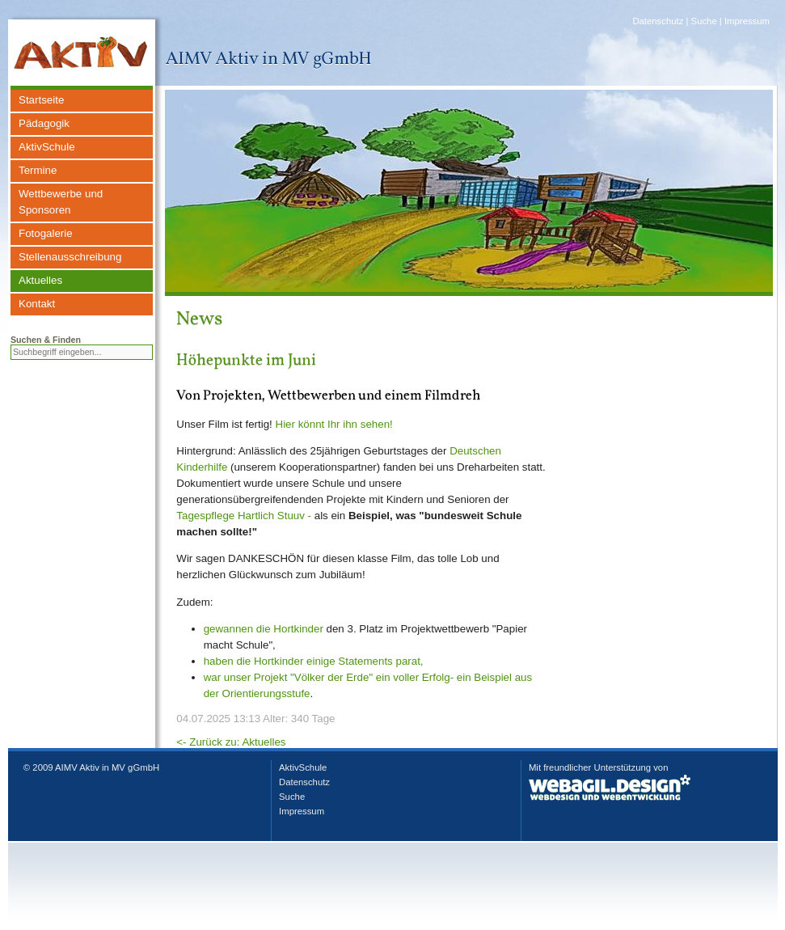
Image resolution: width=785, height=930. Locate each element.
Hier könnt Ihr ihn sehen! (334, 424)
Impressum (747, 21)
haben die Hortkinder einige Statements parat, (314, 661)
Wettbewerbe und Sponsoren (61, 202)
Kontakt (37, 304)
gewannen (229, 629)
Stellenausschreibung (70, 257)
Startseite (41, 100)
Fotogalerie (46, 233)
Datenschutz (657, 21)
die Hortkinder (288, 629)
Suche (704, 21)
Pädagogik (44, 123)
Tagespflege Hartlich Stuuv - (243, 515)
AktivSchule (47, 147)
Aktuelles (40, 280)
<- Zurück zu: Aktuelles (230, 742)
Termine (38, 170)
